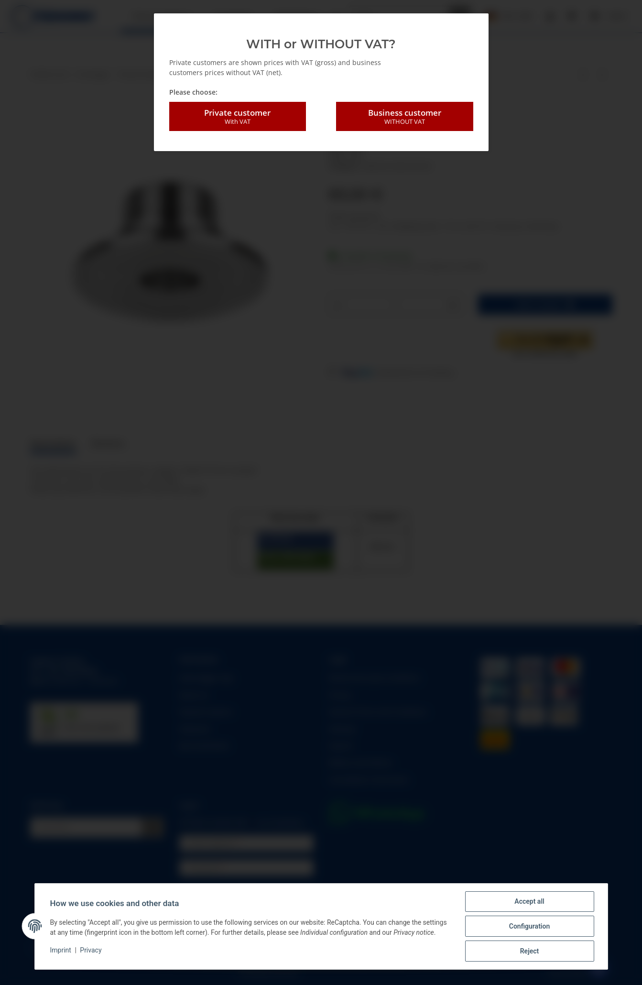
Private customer (237, 116)
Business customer (404, 116)
